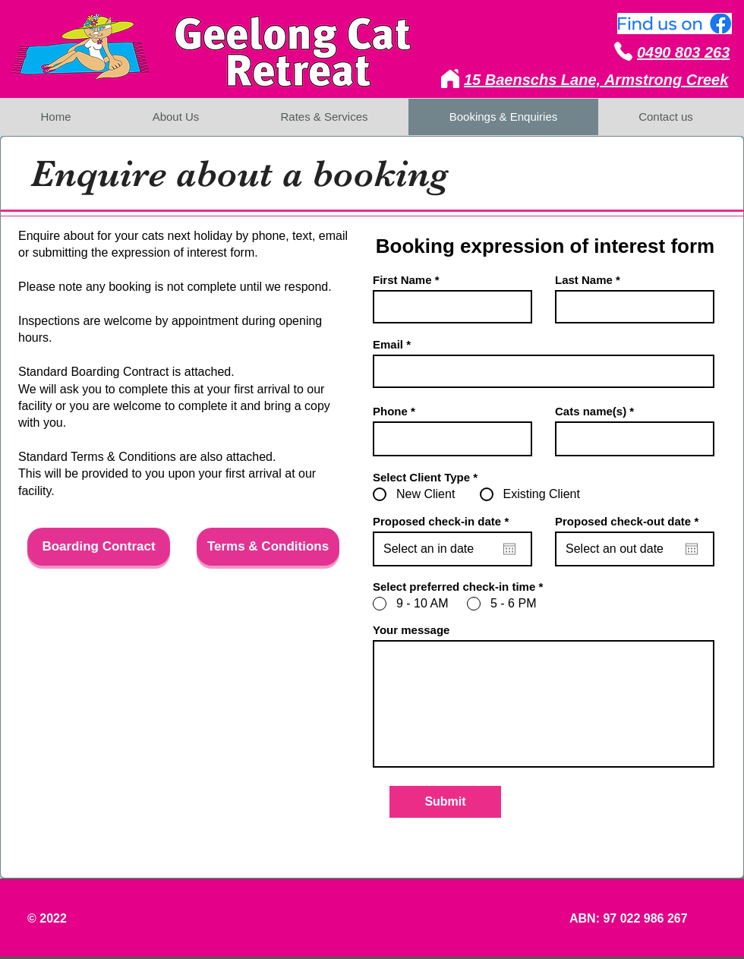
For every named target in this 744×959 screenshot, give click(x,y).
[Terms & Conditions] (268, 547)
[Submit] (445, 802)
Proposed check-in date (444, 521)
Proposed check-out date (630, 521)
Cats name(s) (590, 411)
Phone (390, 411)
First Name (402, 279)
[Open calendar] (509, 549)
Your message (411, 630)
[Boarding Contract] (98, 547)
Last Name (584, 279)
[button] (183, 735)
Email (388, 344)
